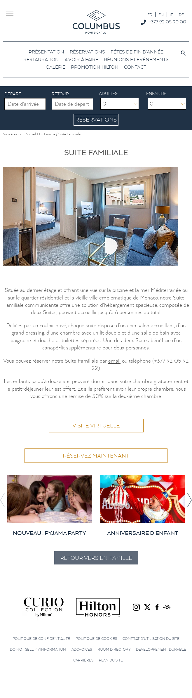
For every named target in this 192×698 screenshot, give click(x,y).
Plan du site (111, 660)
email (114, 360)
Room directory (113, 649)
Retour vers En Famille (96, 558)
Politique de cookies (96, 638)
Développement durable (161, 649)
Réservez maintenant (96, 456)
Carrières (83, 660)
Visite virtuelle (96, 425)
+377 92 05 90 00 (167, 21)
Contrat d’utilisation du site (151, 638)
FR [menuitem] (149, 14)
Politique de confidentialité (41, 638)
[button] (189, 500)
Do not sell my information (38, 649)
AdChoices (81, 649)
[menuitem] (149, 14)
